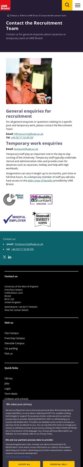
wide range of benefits (40, 180)
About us (15, 15)
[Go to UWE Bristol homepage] (8, 15)
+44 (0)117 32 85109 (22, 137)
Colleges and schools (16, 398)
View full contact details (17, 310)
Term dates (11, 393)
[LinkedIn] (9, 257)
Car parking (11, 348)
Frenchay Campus (15, 338)
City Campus (12, 333)
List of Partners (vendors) (18, 461)
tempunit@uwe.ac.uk (26, 149)
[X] (4, 257)
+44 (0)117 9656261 (28, 306)
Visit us (9, 353)
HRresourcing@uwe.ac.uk (28, 134)
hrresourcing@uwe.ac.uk (29, 244)
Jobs (7, 383)
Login (8, 388)
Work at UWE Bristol (29, 15)
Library (9, 378)
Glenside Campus (14, 343)
